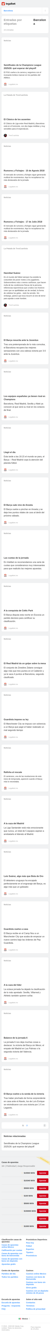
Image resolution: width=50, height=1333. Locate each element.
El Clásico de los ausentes (17, 119)
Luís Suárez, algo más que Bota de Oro (23, 876)
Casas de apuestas (10, 1162)
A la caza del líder (13, 985)
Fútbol (29, 1246)
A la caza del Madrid (14, 823)
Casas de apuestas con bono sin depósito (12, 1260)
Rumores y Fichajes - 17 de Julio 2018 (23, 222)
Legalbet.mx (13, 84)
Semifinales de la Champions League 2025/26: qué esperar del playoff (21, 1145)
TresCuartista (14, 135)
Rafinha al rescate (13, 772)
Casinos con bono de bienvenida (35, 1278)
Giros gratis (31, 1288)
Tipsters (29, 1252)
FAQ (3, 1309)
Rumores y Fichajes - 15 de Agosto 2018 (24, 171)
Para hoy (30, 1243)
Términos (30, 1306)
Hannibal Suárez (12, 273)
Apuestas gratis (9, 1264)
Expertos (30, 1249)
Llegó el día (9, 452)
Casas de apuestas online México (10, 1246)
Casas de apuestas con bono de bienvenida (12, 1254)
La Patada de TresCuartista (16, 95)
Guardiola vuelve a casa (16, 929)
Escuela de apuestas (11, 1303)
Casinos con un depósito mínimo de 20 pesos (37, 1292)
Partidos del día (8, 1274)
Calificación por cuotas (12, 1250)
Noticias (7, 41)
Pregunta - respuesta (11, 1306)
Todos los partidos (10, 1277)
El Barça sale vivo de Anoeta (18, 505)
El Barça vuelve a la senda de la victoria (24, 1094)
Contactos (30, 1303)
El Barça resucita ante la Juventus (21, 340)
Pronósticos (31, 1256)
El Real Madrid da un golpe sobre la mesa (25, 663)
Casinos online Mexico (36, 1274)
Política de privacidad (35, 1309)
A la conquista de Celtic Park (18, 610)
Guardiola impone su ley (16, 719)
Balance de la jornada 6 (15, 1038)
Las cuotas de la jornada (16, 558)
